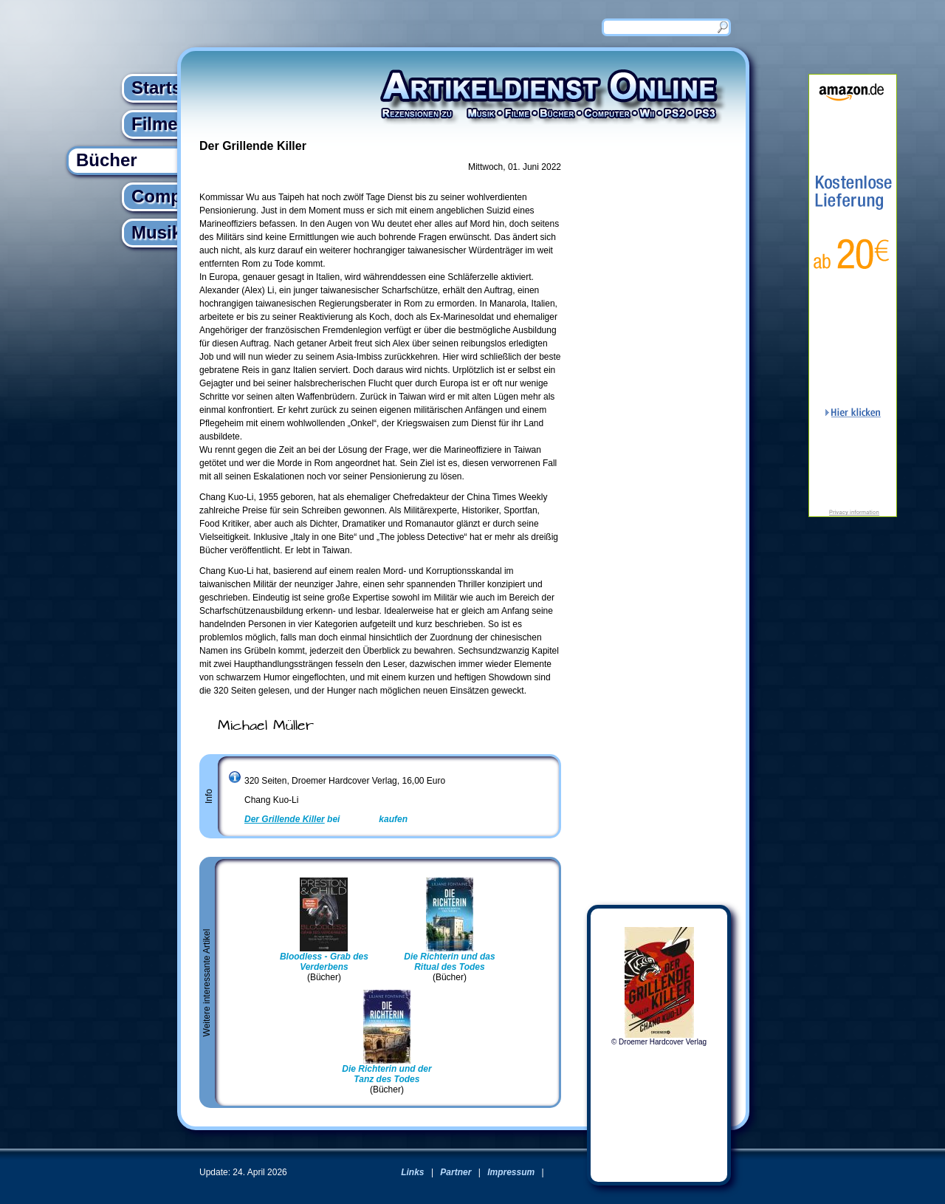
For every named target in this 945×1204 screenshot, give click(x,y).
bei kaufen (326, 819)
